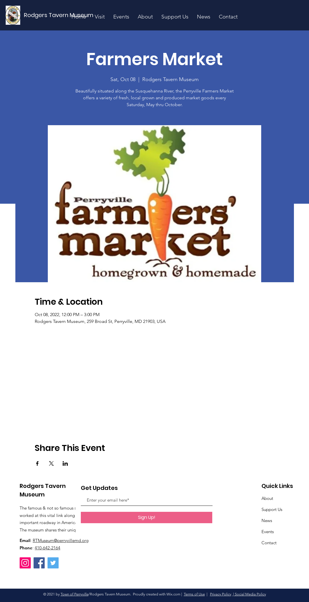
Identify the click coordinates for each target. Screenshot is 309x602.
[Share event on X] (51, 463)
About (267, 498)
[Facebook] (39, 562)
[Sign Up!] (146, 517)
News (266, 520)
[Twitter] (53, 562)
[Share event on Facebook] (37, 463)
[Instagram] (25, 562)
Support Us (271, 509)
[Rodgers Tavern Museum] (59, 15)
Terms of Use (194, 594)
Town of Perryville (74, 594)
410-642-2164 (47, 548)
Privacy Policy (220, 594)
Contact (269, 542)
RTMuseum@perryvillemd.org (60, 540)
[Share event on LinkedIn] (65, 463)
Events (267, 531)
